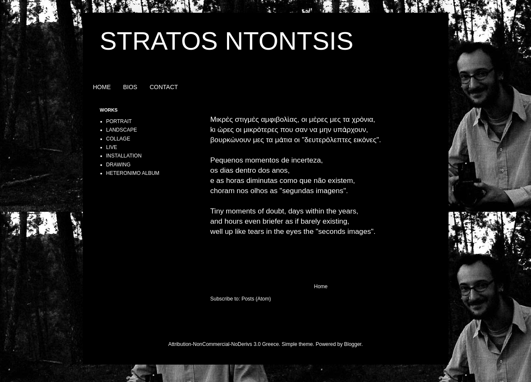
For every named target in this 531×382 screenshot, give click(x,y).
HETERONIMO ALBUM (132, 173)
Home (320, 286)
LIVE (111, 147)
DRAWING (118, 165)
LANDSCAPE (121, 130)
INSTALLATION (124, 156)
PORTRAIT (119, 121)
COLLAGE (118, 139)
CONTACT (164, 87)
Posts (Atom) (256, 299)
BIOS (130, 87)
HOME (102, 87)
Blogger (352, 344)
